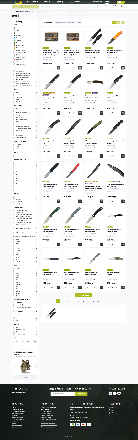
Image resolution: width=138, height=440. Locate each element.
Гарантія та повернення (18, 411)
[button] (14, 365)
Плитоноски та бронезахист (49, 407)
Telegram (113, 407)
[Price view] (123, 22)
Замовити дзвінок (107, 2)
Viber (112, 410)
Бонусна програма (17, 425)
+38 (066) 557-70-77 (19, 392)
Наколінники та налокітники (49, 425)
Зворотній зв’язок (17, 427)
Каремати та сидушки (47, 415)
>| (108, 301)
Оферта (14, 421)
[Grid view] (114, 22)
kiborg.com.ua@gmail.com (78, 413)
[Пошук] (68, 6)
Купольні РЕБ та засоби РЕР (49, 419)
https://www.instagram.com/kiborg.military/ (110, 393)
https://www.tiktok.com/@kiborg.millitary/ (114, 393)
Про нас (14, 407)
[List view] (118, 22)
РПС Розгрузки (45, 409)
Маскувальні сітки (46, 417)
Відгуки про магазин (17, 417)
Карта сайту (15, 428)
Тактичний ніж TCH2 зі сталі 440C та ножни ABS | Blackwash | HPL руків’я (51, 53)
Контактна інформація (18, 413)
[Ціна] (17, 341)
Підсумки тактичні (46, 411)
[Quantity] (48, 67)
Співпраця (88, 2)
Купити (25, 378)
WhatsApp (114, 412)
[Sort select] (64, 22)
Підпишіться (81, 393)
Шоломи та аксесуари (47, 413)
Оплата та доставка (17, 409)
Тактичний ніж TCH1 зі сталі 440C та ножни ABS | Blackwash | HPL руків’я (72, 53)
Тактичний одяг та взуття (48, 423)
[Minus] (44, 68)
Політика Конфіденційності (19, 419)
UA (119, 2)
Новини (72, 2)
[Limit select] (79, 22)
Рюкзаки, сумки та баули (48, 421)
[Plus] (52, 68)
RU (122, 2)
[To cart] (58, 67)
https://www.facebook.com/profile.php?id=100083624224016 (119, 393)
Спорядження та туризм (21, 11)
